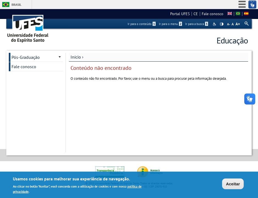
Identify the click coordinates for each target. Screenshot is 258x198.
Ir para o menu (170, 24)
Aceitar (233, 184)
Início (76, 57)
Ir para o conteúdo (142, 24)
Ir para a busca (196, 24)
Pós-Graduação (26, 57)
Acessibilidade (215, 24)
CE (196, 13)
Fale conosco (212, 13)
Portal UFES (180, 13)
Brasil (16, 4)
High (221, 24)
